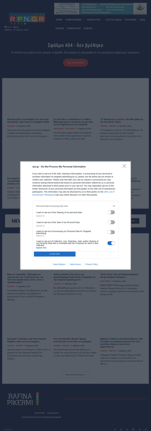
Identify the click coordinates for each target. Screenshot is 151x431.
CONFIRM (54, 254)
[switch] (111, 212)
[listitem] (75, 206)
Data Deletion (59, 264)
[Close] (125, 167)
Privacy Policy (91, 264)
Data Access (75, 264)
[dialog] (75, 215)
